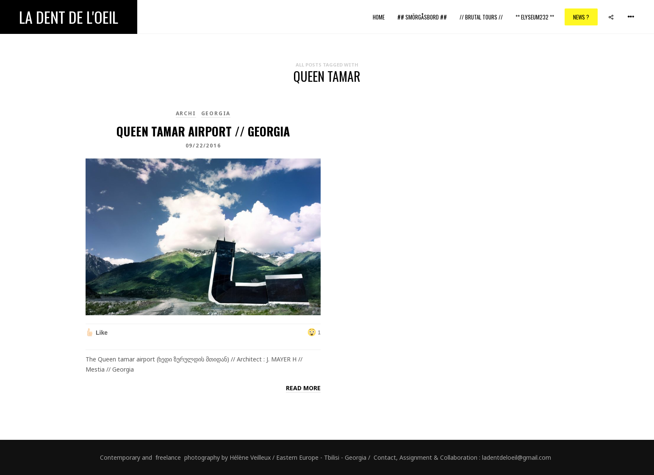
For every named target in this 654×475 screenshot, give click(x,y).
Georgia (216, 113)
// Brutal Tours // (481, 17)
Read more (303, 388)
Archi (186, 113)
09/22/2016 (203, 145)
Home (379, 17)
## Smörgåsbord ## (422, 17)
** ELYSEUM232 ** (534, 17)
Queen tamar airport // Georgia (203, 131)
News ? (581, 17)
